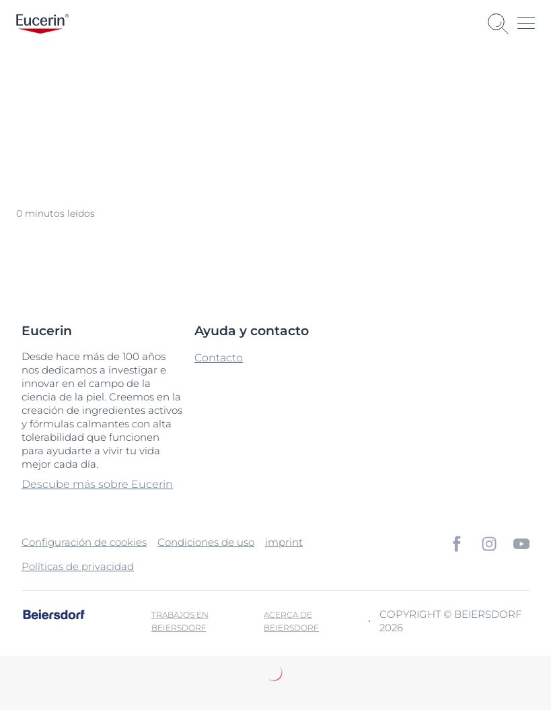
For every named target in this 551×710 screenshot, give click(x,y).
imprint (284, 542)
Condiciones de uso (205, 542)
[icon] (457, 544)
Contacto (218, 357)
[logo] (42, 24)
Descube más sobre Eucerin (97, 484)
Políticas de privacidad (78, 566)
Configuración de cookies (84, 542)
